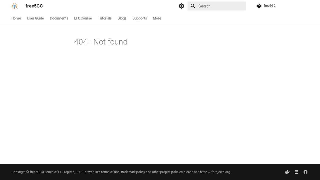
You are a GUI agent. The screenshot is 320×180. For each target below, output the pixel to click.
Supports (139, 18)
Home (16, 18)
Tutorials (105, 18)
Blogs (122, 18)
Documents (59, 18)
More (157, 18)
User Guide (35, 18)
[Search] (217, 6)
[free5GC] (15, 6)
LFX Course (83, 18)
